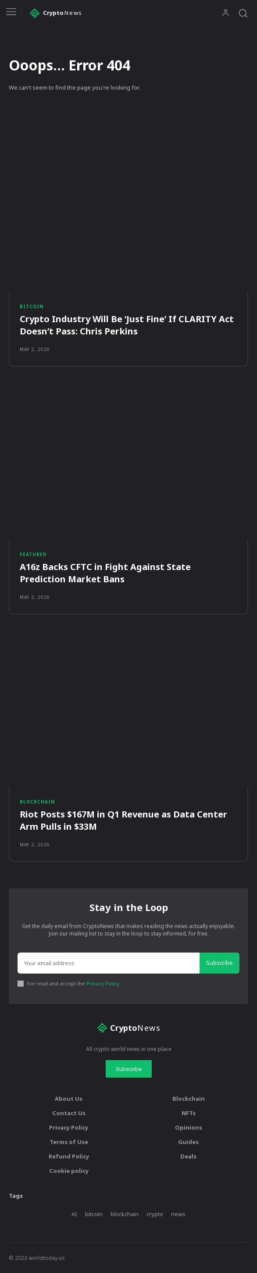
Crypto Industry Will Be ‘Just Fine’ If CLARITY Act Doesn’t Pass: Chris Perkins (127, 325)
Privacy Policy (102, 983)
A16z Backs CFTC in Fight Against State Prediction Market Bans (105, 573)
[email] (109, 963)
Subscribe (219, 963)
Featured (33, 554)
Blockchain (37, 802)
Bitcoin (31, 306)
